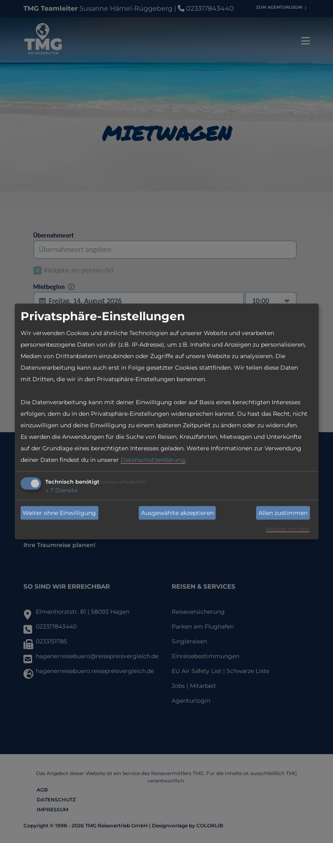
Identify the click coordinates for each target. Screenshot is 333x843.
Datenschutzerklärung (153, 459)
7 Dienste (61, 490)
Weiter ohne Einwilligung (59, 513)
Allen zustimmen (282, 513)
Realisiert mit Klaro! (288, 529)
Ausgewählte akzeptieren (177, 513)
